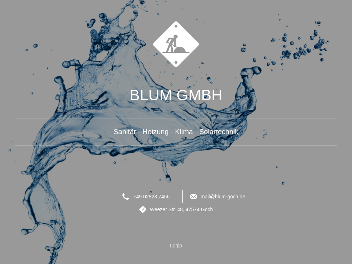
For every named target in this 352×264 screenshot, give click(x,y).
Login (176, 245)
